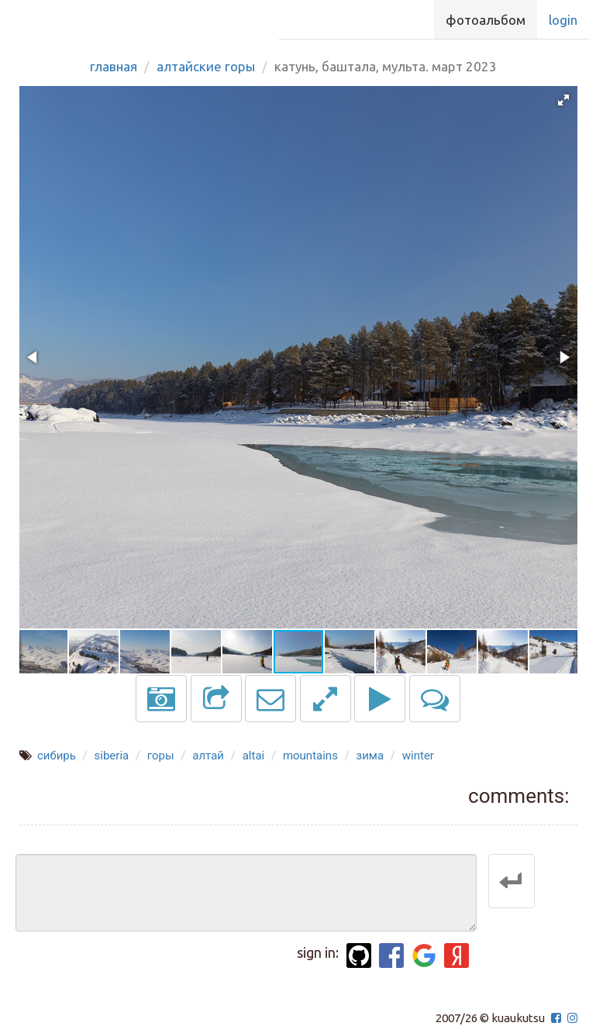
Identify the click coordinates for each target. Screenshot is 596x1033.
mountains (310, 756)
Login (563, 19)
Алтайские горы (206, 66)
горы (160, 756)
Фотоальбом (485, 19)
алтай (208, 756)
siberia (112, 756)
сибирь (56, 756)
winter (418, 756)
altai (254, 756)
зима (370, 756)
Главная (113, 66)
